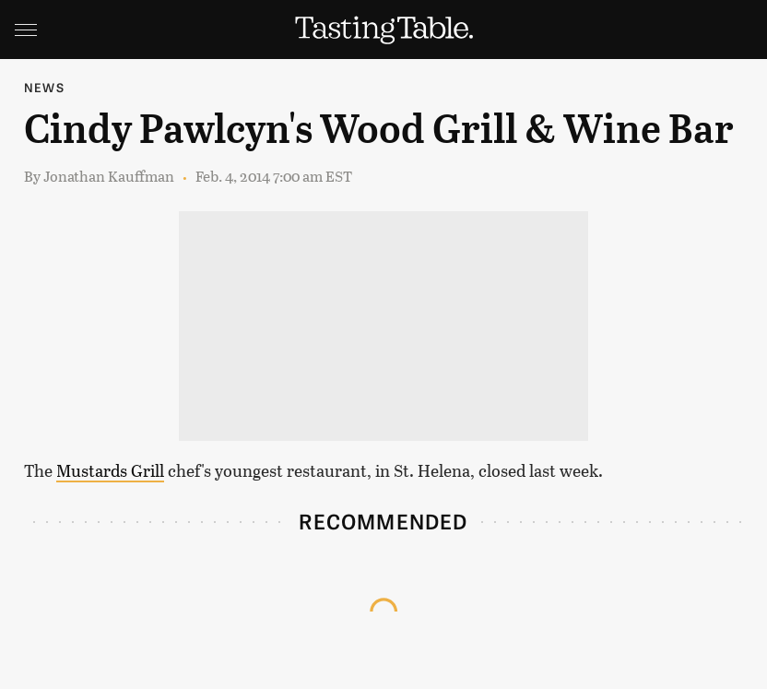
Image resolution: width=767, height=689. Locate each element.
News (44, 87)
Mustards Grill (110, 470)
